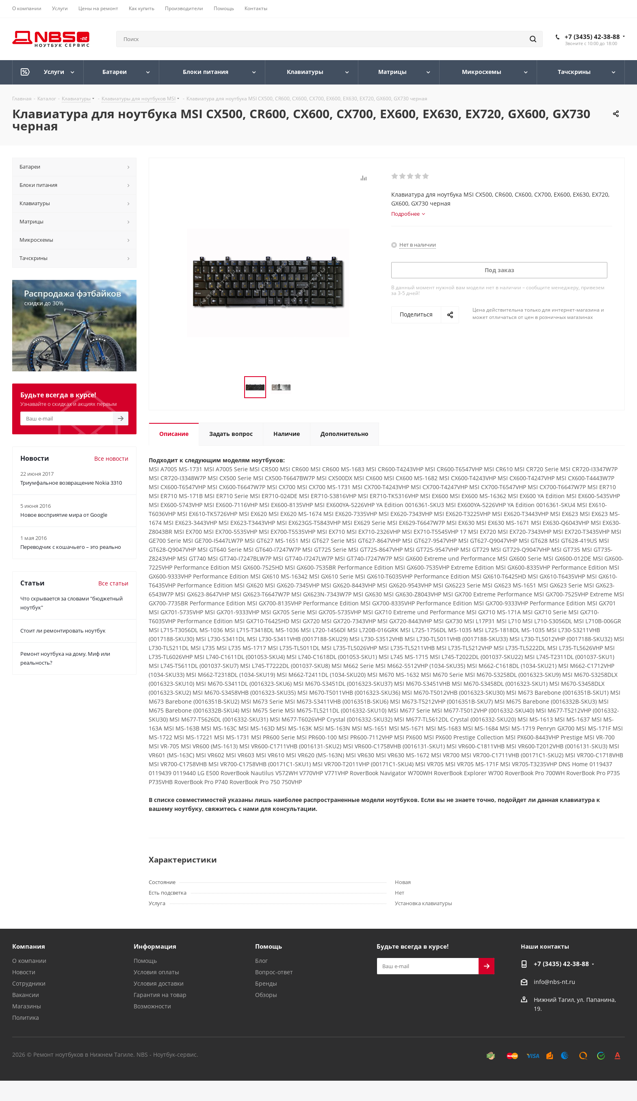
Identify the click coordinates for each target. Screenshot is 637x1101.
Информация (155, 946)
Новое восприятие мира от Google (63, 514)
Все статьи (113, 583)
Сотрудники (29, 983)
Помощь (145, 960)
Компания (28, 946)
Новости (23, 972)
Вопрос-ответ (274, 972)
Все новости (111, 458)
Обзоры (266, 995)
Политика (25, 1017)
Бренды (266, 983)
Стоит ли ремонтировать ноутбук (63, 630)
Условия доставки (159, 983)
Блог (261, 960)
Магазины (26, 1006)
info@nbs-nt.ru (554, 982)
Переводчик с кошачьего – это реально (70, 546)
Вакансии (25, 995)
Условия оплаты (156, 972)
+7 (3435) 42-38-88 (592, 37)
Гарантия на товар (160, 995)
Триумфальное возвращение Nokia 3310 (71, 482)
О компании (29, 960)
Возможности (152, 1006)
